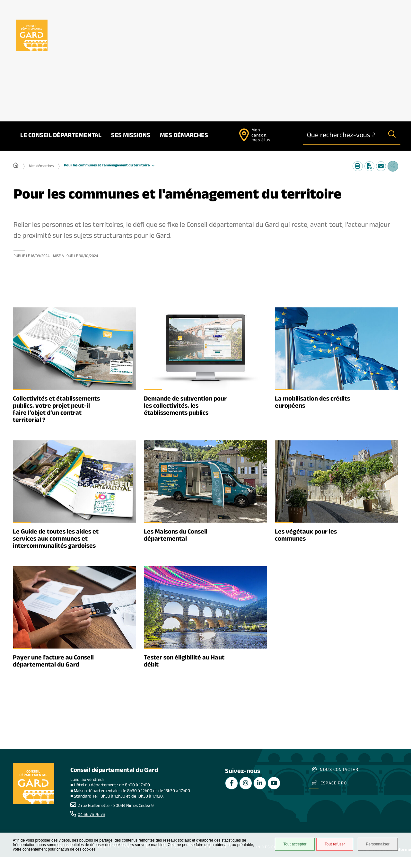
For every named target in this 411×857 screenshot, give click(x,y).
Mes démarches (184, 136)
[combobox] (343, 136)
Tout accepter (291, 845)
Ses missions (130, 136)
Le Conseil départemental (60, 136)
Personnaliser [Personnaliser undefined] (378, 845)
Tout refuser (331, 845)
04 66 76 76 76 (91, 815)
